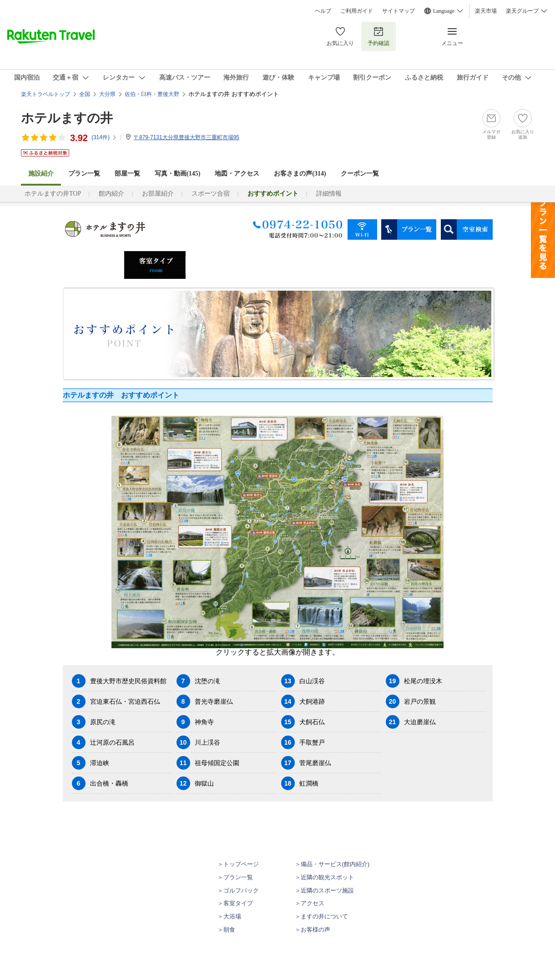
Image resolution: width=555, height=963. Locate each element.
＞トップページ (238, 864)
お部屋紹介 (158, 193)
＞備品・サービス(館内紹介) (332, 864)
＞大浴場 (229, 916)
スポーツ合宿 (211, 193)
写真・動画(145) (177, 173)
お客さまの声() (300, 173)
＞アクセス (309, 903)
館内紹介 (111, 193)
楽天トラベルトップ (45, 94)
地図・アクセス (237, 173)
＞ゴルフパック (238, 890)
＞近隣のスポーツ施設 (324, 890)
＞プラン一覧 (235, 877)
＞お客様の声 (312, 929)
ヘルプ (323, 11)
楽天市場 (486, 11)
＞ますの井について (321, 916)
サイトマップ (398, 11)
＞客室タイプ (235, 903)
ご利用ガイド (356, 11)
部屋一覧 (127, 173)
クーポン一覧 (360, 173)
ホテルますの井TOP (53, 193)
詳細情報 (329, 193)
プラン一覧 (84, 173)
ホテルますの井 (67, 118)
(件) (104, 137)
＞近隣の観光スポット (324, 877)
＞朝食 (226, 929)
